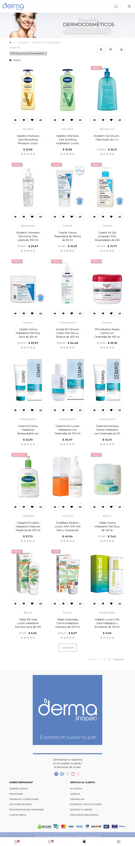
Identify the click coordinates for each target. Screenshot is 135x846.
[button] (121, 49)
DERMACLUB (77, 799)
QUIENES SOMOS (18, 788)
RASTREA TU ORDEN (81, 809)
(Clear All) (14, 47)
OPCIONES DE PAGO (20, 804)
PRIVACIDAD (16, 794)
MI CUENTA (76, 788)
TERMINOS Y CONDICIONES (24, 799)
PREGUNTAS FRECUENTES (84, 815)
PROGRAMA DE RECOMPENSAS (26, 809)
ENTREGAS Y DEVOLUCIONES (86, 804)
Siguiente (118, 659)
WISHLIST (75, 794)
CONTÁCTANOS (17, 815)
